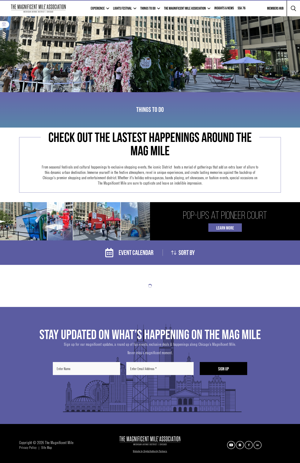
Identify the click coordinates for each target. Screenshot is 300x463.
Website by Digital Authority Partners (150, 451)
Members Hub (273, 10)
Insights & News (224, 8)
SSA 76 (241, 8)
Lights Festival (122, 8)
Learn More (225, 228)
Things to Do (148, 8)
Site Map (46, 448)
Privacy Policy (28, 448)
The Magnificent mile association (185, 8)
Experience (98, 8)
